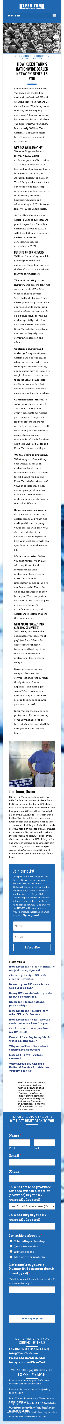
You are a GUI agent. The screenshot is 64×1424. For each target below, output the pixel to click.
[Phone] (32, 1178)
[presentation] (35, 1309)
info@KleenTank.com (24, 1353)
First (12, 1148)
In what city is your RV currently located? (28, 1217)
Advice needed (24, 1251)
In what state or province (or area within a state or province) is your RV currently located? (30, 1193)
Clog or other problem (29, 1257)
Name (15, 1136)
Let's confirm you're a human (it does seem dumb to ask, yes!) (31, 1269)
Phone (15, 1171)
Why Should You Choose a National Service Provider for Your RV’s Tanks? (29, 1067)
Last (36, 1148)
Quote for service (26, 1246)
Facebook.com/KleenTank (27, 1358)
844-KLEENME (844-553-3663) (29, 1349)
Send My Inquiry (32, 1318)
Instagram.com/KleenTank (27, 1362)
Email (15, 1155)
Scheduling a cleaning (29, 1241)
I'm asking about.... (25, 1235)
